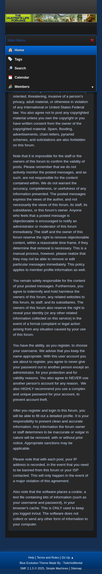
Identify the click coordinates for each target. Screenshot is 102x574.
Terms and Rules (48, 557)
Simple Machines (57, 568)
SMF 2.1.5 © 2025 (32, 568)
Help (31, 557)
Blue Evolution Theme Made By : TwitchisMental (51, 563)
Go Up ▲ (67, 557)
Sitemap (76, 568)
